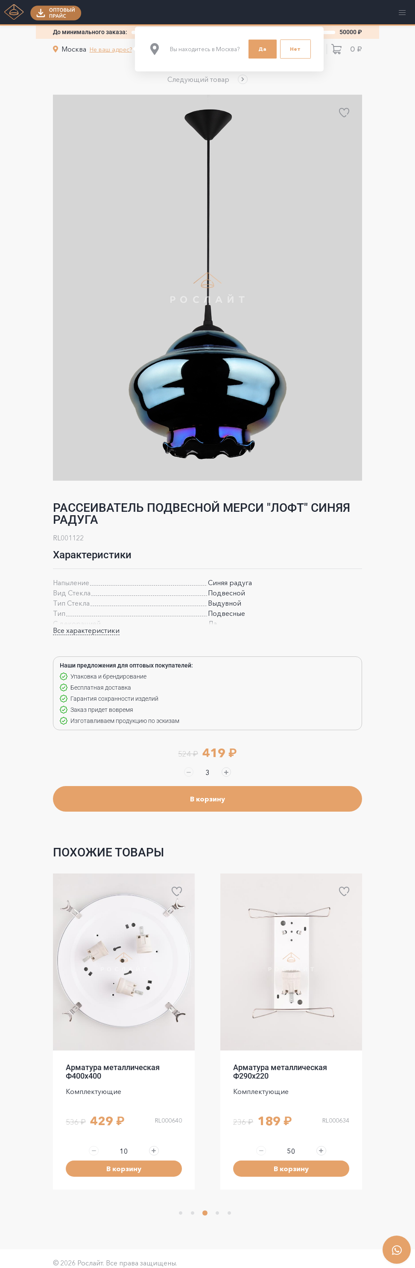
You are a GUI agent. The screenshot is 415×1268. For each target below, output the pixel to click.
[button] (207, 79)
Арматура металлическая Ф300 (120, 1043)
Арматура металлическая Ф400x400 (280, 1043)
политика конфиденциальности (100, 1255)
